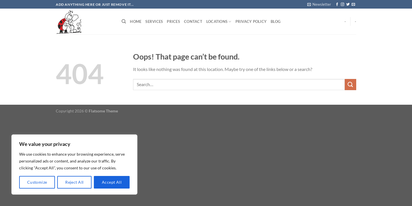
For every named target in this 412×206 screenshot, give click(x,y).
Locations (218, 21)
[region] (74, 164)
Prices (173, 21)
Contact (193, 21)
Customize (37, 182)
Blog (275, 21)
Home (135, 21)
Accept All (112, 182)
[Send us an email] (353, 5)
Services (154, 21)
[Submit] (350, 84)
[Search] (124, 21)
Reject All (74, 182)
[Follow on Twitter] (348, 5)
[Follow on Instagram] (342, 5)
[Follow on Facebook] (337, 5)
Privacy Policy (251, 21)
